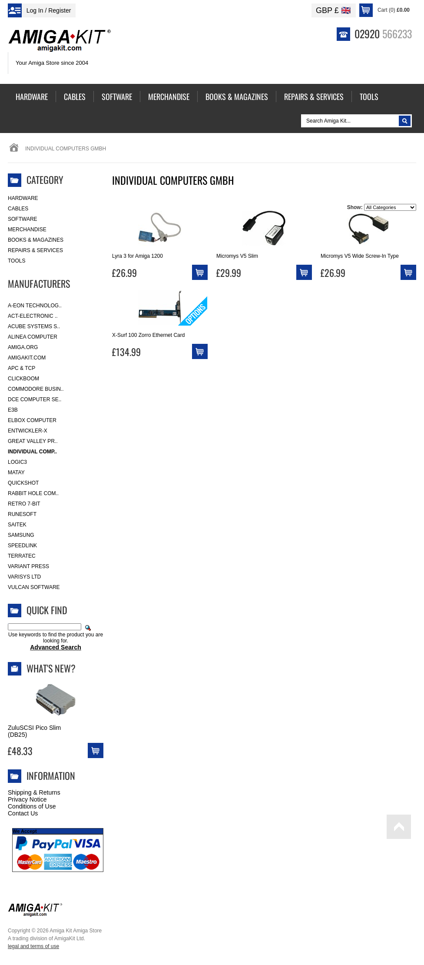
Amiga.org (23, 347)
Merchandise (27, 229)
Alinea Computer (32, 337)
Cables (18, 209)
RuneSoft (22, 514)
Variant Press (28, 566)
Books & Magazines (35, 240)
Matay (16, 472)
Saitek (17, 525)
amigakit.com (27, 358)
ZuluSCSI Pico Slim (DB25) (34, 731)
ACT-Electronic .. (33, 316)
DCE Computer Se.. (34, 399)
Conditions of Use (32, 806)
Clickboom (23, 379)
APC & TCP (21, 368)
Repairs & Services (35, 250)
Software (22, 219)
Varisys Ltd (24, 577)
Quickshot (23, 483)
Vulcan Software (34, 587)
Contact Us (23, 813)
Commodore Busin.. (36, 389)
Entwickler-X (27, 431)
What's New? (51, 668)
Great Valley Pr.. (33, 441)
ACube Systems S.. (34, 326)
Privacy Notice (27, 799)
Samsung (21, 535)
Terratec (22, 556)
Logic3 (17, 462)
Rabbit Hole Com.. (33, 493)
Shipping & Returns (34, 792)
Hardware (23, 198)
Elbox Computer (32, 420)
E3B (13, 410)
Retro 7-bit (24, 504)
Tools (16, 261)
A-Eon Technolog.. (35, 306)
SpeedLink (22, 545)
